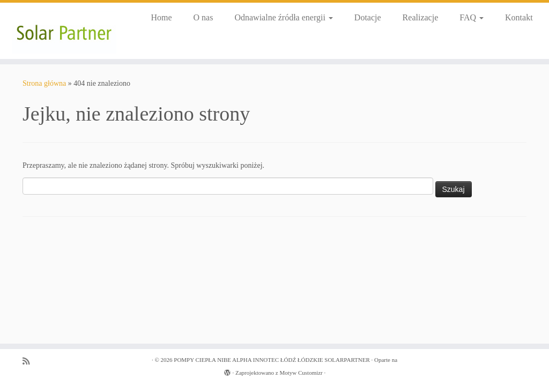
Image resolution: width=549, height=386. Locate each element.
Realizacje (421, 17)
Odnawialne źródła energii (283, 17)
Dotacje (367, 17)
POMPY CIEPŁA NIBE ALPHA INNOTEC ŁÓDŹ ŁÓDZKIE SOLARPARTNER (272, 360)
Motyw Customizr (300, 372)
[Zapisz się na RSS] (29, 361)
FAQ (471, 17)
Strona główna (44, 83)
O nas (203, 17)
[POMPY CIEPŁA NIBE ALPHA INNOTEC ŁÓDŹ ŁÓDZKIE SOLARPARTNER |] (64, 31)
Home (161, 17)
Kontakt (519, 17)
